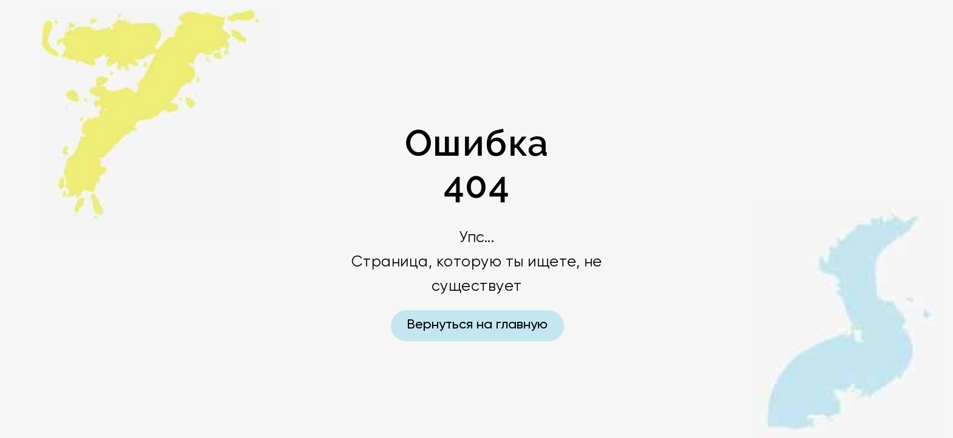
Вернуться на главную (477, 325)
